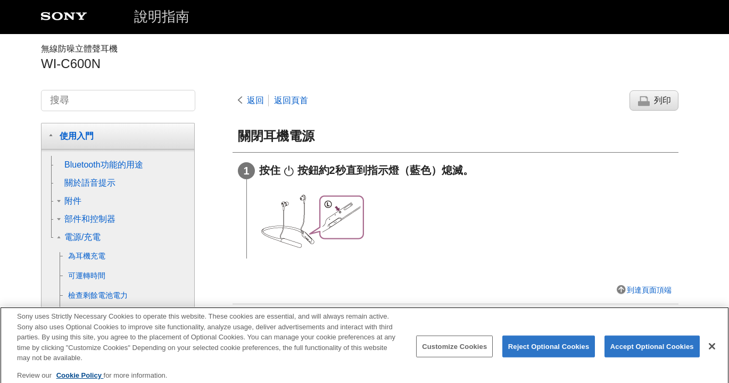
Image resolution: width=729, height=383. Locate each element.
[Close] (712, 351)
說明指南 (161, 16)
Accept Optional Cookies (652, 351)
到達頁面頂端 (649, 290)
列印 (662, 100)
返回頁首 (291, 100)
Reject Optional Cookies (549, 351)
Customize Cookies (454, 351)
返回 (255, 100)
